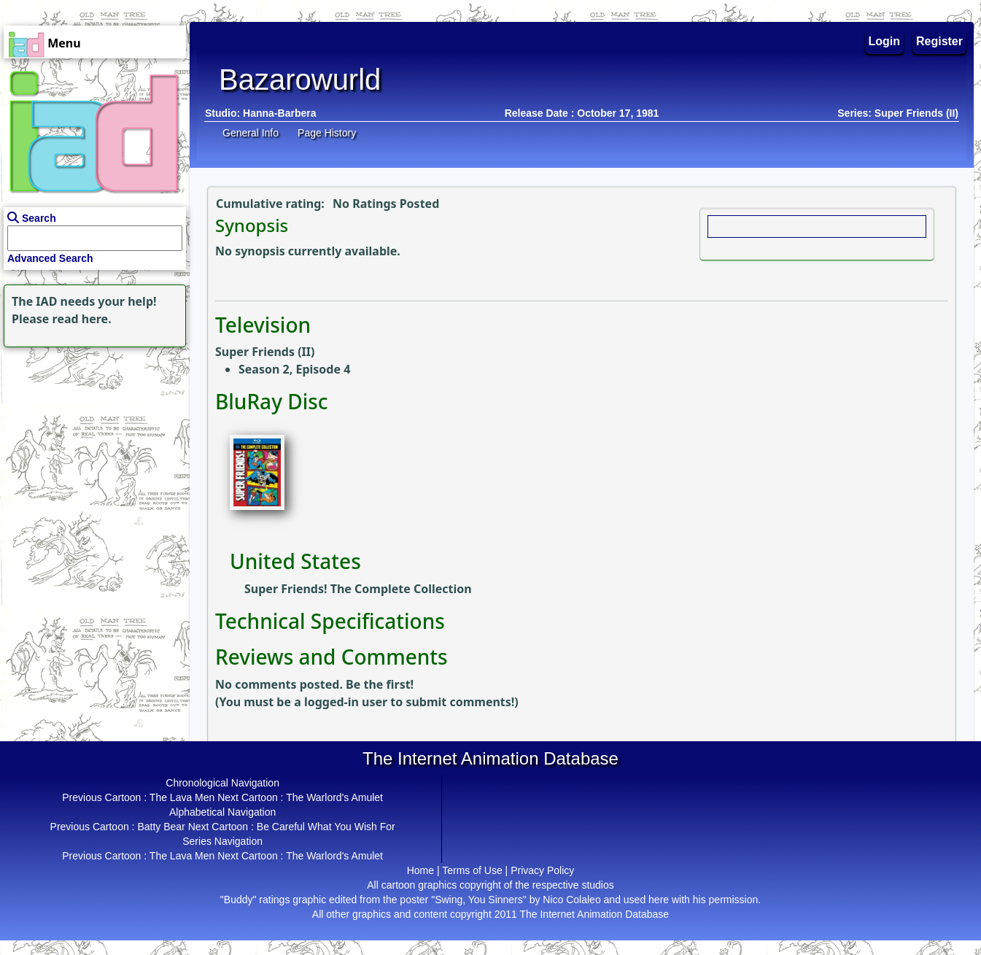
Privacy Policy (542, 870)
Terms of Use (472, 870)
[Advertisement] (91, 442)
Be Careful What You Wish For (326, 826)
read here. (82, 319)
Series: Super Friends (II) (897, 113)
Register (939, 41)
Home (420, 870)
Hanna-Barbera (279, 113)
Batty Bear (161, 826)
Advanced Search (50, 258)
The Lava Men (182, 797)
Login (885, 41)
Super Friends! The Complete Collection (358, 589)
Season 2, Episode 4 (294, 369)
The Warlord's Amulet (334, 797)
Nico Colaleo (571, 899)
